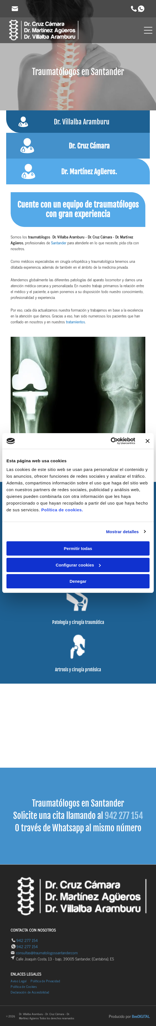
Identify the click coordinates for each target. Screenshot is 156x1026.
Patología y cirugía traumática (78, 622)
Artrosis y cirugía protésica (78, 669)
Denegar (78, 581)
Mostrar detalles (122, 531)
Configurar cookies (78, 565)
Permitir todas (78, 548)
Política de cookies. (62, 509)
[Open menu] (148, 30)
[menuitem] (21, 981)
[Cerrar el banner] (148, 441)
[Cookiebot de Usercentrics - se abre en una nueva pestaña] (110, 441)
